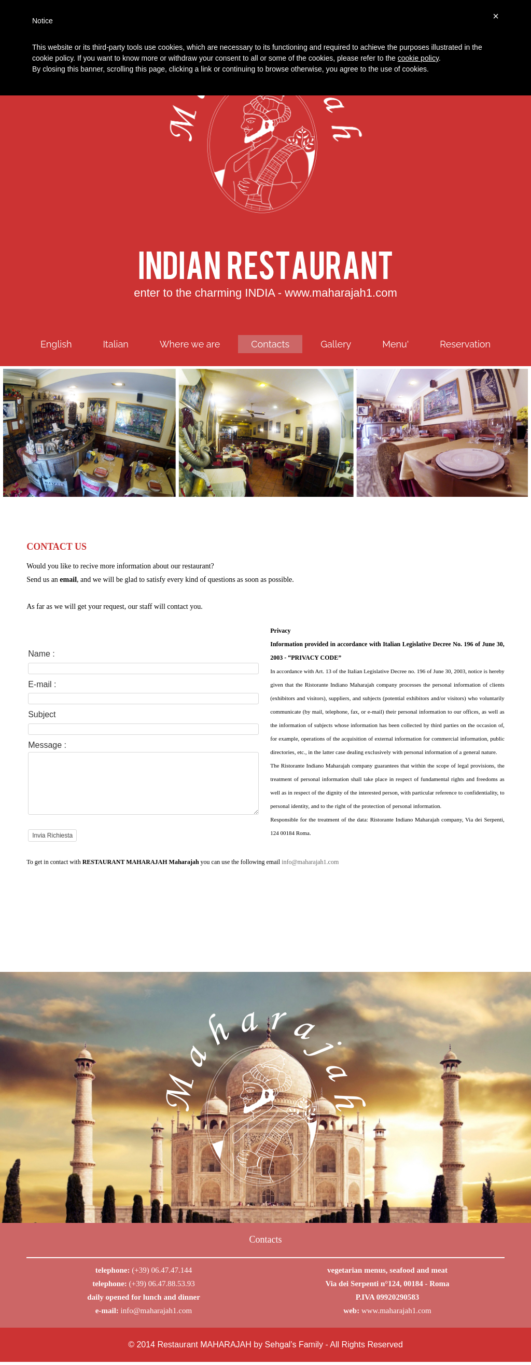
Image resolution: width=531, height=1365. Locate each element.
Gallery (335, 344)
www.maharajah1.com (396, 1314)
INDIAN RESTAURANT (266, 263)
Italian (115, 344)
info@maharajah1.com (156, 1314)
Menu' (395, 344)
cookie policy (418, 58)
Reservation (465, 344)
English (56, 344)
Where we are (190, 344)
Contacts (270, 344)
